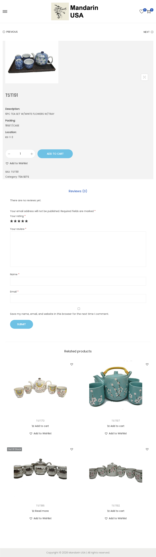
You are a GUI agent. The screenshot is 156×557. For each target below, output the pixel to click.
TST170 (40, 420)
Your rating (18, 216)
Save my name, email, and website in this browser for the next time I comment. (59, 314)
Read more (40, 511)
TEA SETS (23, 176)
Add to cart (55, 154)
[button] (16, 163)
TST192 (115, 505)
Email (14, 291)
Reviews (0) (78, 191)
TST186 (40, 505)
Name (14, 274)
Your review (18, 229)
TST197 (115, 420)
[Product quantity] (20, 153)
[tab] (78, 191)
